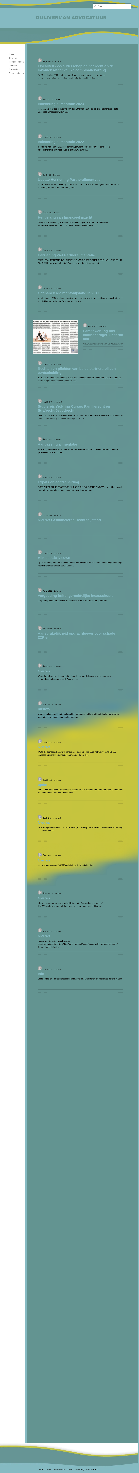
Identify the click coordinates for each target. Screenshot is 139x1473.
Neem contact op (16, 73)
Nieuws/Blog (14, 69)
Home (11, 54)
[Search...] (112, 6)
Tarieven (13, 66)
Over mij (13, 58)
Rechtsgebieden (16, 62)
